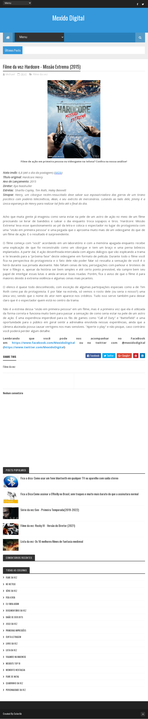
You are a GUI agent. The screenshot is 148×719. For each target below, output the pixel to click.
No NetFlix (10, 584)
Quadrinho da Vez (14, 683)
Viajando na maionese (16, 656)
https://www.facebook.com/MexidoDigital (43, 343)
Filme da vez (40, 74)
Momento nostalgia (15, 670)
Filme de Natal (12, 676)
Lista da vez (11, 650)
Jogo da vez (11, 623)
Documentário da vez (16, 610)
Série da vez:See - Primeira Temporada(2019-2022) (50, 510)
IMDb (58, 173)
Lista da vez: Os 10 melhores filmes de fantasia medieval (52, 541)
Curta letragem (13, 636)
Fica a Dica (10, 597)
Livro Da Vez (12, 643)
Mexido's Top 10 (13, 663)
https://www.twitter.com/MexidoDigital (34, 347)
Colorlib (18, 713)
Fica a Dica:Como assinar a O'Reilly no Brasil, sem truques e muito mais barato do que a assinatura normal (79, 494)
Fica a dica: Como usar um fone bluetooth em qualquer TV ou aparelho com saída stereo (69, 478)
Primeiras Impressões (16, 630)
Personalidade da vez (16, 689)
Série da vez (11, 590)
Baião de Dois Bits (14, 617)
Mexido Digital (68, 17)
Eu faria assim (12, 603)
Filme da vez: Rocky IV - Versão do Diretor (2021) (48, 525)
